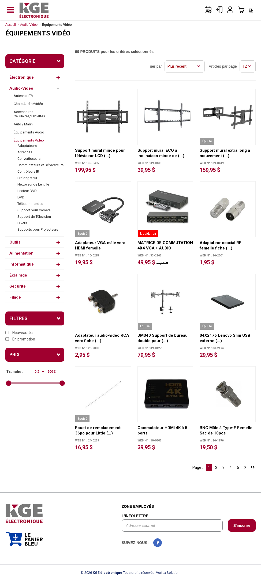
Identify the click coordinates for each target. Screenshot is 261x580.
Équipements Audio (29, 132)
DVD (20, 197)
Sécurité (17, 286)
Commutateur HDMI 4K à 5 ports (162, 430)
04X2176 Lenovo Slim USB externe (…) (225, 338)
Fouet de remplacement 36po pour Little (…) (98, 430)
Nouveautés (19, 333)
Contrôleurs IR (28, 171)
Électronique (21, 77)
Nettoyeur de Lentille (33, 184)
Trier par (155, 66)
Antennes (24, 152)
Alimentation (21, 253)
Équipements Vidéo (29, 140)
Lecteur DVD (27, 191)
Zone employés (138, 506)
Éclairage (18, 275)
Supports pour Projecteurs (37, 229)
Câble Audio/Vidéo (28, 104)
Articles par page (223, 66)
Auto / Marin (23, 124)
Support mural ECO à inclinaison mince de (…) (160, 153)
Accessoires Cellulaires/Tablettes (29, 114)
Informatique (21, 264)
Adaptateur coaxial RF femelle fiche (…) (220, 245)
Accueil (10, 25)
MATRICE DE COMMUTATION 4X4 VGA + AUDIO (165, 245)
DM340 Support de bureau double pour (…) (162, 338)
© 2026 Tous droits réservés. (118, 573)
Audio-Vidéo (29, 25)
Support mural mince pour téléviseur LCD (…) (100, 153)
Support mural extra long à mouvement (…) (225, 153)
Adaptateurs (27, 146)
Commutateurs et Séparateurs (40, 165)
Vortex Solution (168, 573)
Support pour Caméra (34, 210)
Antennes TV (23, 96)
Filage (15, 297)
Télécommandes (30, 204)
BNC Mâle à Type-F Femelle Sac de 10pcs (226, 430)
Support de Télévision (34, 217)
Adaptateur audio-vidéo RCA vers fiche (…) (102, 338)
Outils (14, 242)
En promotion (20, 339)
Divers (22, 223)
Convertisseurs (28, 159)
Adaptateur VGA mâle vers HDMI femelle (100, 245)
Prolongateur (27, 178)
